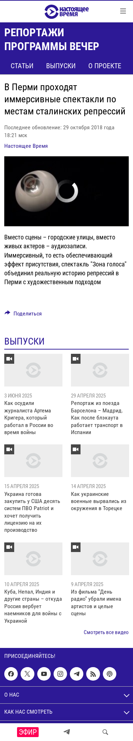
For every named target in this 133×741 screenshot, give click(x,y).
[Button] (23, 315)
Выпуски (61, 65)
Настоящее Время (26, 145)
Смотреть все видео (106, 632)
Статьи (22, 65)
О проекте (104, 65)
